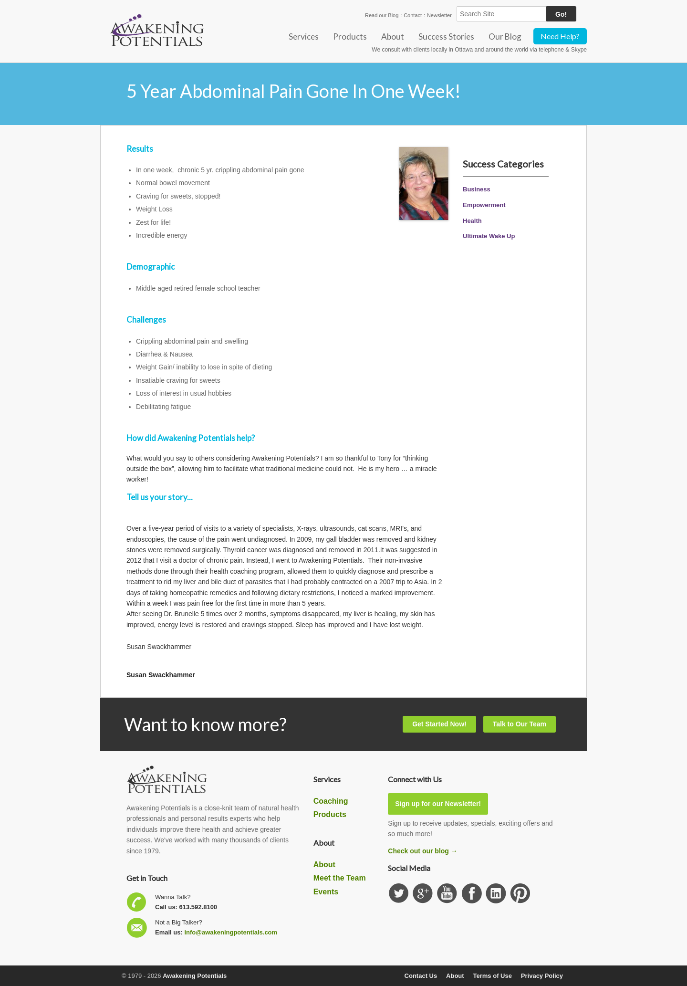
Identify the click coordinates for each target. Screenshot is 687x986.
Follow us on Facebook (471, 893)
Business (476, 189)
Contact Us (421, 975)
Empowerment (484, 205)
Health (472, 220)
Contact (413, 15)
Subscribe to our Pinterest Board (520, 893)
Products (350, 36)
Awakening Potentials (195, 975)
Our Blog (505, 36)
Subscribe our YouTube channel (447, 893)
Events (325, 892)
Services (304, 36)
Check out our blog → (422, 851)
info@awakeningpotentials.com (230, 932)
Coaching (330, 801)
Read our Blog (381, 15)
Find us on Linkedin (496, 893)
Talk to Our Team (519, 724)
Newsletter (439, 15)
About (392, 36)
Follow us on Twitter (398, 893)
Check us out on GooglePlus (423, 893)
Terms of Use (492, 975)
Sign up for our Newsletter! (438, 804)
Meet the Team (339, 878)
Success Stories (446, 36)
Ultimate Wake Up (489, 236)
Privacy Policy (542, 975)
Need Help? (560, 36)
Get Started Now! (439, 724)
